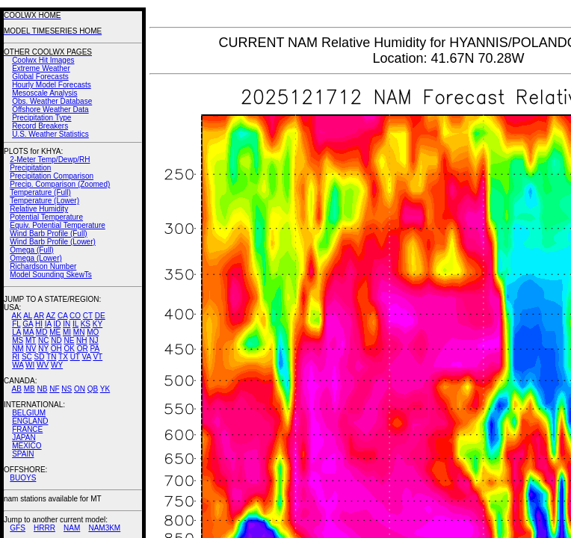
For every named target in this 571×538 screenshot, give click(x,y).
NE (69, 340)
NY (43, 348)
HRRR (44, 528)
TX (63, 357)
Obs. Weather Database (52, 101)
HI (39, 324)
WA (17, 365)
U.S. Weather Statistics (50, 134)
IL (75, 324)
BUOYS (23, 478)
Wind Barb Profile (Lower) (52, 242)
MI (67, 332)
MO (93, 332)
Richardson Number (43, 266)
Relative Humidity (39, 209)
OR (82, 348)
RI (15, 357)
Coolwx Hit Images (43, 60)
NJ (93, 340)
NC (43, 340)
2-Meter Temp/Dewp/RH (50, 159)
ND (56, 340)
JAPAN (24, 437)
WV (43, 365)
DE (100, 316)
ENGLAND (30, 421)
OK (69, 348)
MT (30, 340)
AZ (50, 316)
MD (42, 332)
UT (75, 357)
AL (27, 316)
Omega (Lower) (35, 258)
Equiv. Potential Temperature (57, 225)
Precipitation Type (41, 118)
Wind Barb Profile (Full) (48, 233)
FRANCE (27, 429)
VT (97, 357)
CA (62, 316)
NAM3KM (104, 528)
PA (94, 348)
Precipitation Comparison (51, 176)
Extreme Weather (41, 68)
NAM (72, 528)
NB (42, 389)
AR (39, 316)
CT (88, 316)
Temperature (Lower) (44, 201)
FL (16, 324)
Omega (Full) (31, 250)
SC (27, 357)
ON (79, 389)
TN (51, 357)
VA (86, 357)
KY (97, 324)
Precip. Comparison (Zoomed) (60, 184)
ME (55, 332)
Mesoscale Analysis (44, 93)
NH (81, 340)
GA (27, 324)
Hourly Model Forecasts (51, 85)
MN (79, 332)
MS (17, 340)
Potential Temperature (46, 217)
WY (57, 365)
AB (17, 389)
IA (48, 324)
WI (29, 365)
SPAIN (23, 454)
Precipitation (30, 168)
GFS (17, 528)
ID (57, 324)
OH (56, 348)
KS (85, 324)
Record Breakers (40, 126)
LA (16, 332)
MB (29, 389)
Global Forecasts (40, 76)
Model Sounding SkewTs (51, 274)
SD (39, 357)
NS (66, 389)
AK (17, 316)
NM (18, 348)
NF (54, 389)
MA (28, 332)
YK (105, 389)
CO (75, 316)
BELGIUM (29, 413)
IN (66, 324)
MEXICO (26, 446)
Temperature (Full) (40, 192)
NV (30, 348)
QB (92, 389)
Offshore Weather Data (50, 109)
